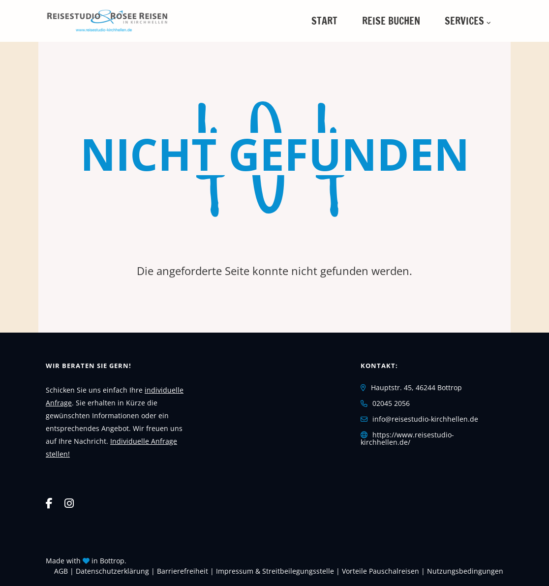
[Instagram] (69, 502)
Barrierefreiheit (182, 571)
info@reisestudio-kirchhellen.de (425, 419)
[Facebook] (49, 502)
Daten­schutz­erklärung (112, 571)
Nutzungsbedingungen (465, 571)
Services (464, 21)
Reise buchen (391, 21)
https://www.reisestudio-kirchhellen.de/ (407, 438)
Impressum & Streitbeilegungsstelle (275, 571)
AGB (61, 571)
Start (324, 21)
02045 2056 (391, 403)
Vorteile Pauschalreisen (380, 571)
